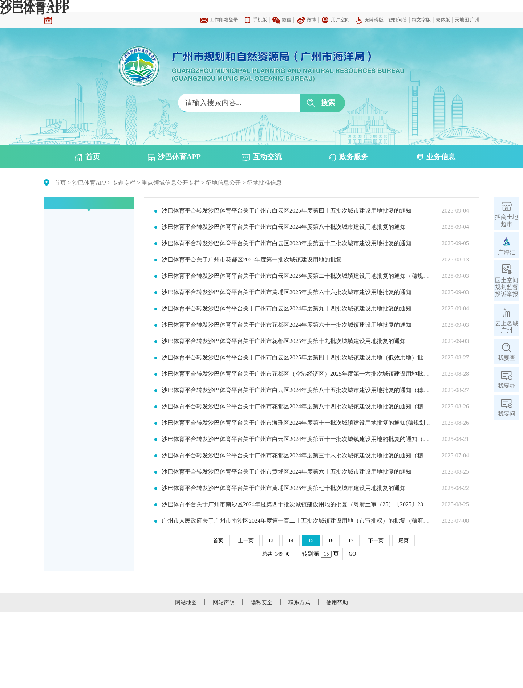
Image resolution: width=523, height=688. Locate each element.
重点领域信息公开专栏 (171, 183)
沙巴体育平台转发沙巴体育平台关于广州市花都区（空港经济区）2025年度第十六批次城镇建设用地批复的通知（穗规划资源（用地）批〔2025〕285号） (297, 374)
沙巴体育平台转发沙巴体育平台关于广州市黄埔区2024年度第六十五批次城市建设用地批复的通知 (286, 472)
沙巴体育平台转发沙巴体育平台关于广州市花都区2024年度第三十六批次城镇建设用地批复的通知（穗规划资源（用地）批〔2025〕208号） (297, 455)
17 (350, 540)
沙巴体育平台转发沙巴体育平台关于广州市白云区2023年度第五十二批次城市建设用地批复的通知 (286, 243)
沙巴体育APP (34, 8)
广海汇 (506, 252)
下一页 (376, 540)
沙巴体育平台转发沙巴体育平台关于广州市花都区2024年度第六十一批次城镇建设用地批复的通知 (286, 325)
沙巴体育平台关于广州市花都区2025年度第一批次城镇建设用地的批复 (252, 260)
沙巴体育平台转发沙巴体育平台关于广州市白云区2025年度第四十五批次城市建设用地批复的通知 (286, 211)
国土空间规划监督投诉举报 (506, 287)
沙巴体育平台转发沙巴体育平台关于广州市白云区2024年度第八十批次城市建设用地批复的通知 (284, 227)
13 (270, 540)
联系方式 (299, 602)
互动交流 (262, 157)
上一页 (246, 540)
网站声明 (224, 602)
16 (330, 540)
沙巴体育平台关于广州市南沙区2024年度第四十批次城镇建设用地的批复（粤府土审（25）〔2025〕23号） (297, 504)
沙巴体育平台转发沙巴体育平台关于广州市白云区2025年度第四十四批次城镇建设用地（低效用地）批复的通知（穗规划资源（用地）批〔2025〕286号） (297, 358)
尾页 (403, 540)
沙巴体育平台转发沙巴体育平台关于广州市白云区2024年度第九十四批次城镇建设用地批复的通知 (286, 309)
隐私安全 (261, 602)
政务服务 (348, 157)
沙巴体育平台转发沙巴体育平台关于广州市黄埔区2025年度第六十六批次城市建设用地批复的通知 (286, 292)
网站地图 (186, 602)
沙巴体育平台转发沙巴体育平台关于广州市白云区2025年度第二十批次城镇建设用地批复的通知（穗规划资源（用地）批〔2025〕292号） (297, 276)
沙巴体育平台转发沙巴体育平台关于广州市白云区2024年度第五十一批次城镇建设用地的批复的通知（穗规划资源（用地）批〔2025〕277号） (297, 439)
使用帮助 (337, 602)
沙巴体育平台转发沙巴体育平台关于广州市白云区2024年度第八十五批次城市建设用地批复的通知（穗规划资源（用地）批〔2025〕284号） (297, 390)
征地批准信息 (264, 183)
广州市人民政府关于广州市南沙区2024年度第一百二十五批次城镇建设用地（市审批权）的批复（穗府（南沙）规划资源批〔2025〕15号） (297, 521)
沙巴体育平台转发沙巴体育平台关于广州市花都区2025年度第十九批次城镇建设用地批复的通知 (284, 341)
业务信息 (436, 157)
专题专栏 (123, 183)
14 (290, 540)
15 (310, 540)
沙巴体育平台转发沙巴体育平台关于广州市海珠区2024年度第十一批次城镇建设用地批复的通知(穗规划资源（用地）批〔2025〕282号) (297, 423)
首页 (87, 157)
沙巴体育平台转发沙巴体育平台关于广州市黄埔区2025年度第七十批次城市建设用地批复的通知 (284, 488)
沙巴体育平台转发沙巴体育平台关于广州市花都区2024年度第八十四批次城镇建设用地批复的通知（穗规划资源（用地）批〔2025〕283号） (297, 406)
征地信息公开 (223, 183)
